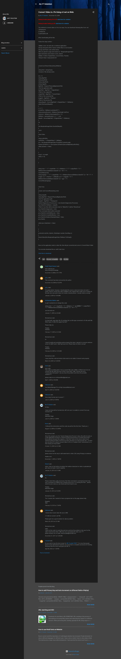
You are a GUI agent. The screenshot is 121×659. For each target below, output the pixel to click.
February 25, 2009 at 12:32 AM (53, 351)
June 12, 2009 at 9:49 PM (52, 400)
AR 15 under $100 (71, 543)
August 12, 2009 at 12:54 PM (53, 428)
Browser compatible (52, 259)
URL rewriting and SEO (46, 610)
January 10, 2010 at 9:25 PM (52, 491)
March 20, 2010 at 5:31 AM (52, 521)
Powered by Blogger (72, 651)
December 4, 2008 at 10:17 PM (53, 273)
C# (61, 259)
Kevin (46, 423)
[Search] (109, 4)
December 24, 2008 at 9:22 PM (53, 282)
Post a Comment (45, 553)
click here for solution (63, 19)
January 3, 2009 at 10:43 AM (53, 295)
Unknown (47, 385)
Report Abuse (5, 53)
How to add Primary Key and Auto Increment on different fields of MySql (63, 590)
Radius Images (76, 654)
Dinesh (47, 464)
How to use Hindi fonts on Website (50, 629)
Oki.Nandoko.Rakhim (50, 300)
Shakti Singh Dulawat (51, 266)
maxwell (47, 540)
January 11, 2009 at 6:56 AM (53, 313)
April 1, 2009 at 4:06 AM (51, 380)
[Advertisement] (104, 34)
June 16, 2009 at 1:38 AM (52, 419)
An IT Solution (45, 4)
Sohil (46, 366)
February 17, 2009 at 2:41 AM (53, 332)
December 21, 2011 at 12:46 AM (53, 536)
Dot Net (66, 259)
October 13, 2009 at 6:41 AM (53, 446)
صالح (46, 277)
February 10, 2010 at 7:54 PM (53, 505)
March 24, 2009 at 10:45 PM (52, 361)
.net (44, 259)
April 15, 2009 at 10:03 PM (52, 390)
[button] (93, 12)
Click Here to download (44, 253)
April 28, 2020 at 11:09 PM (52, 549)
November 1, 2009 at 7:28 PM (53, 459)
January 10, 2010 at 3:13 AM (53, 470)
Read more (90, 604)
